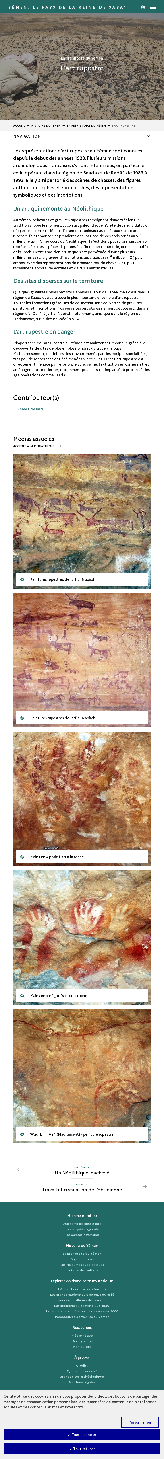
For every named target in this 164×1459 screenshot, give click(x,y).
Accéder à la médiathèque (34, 446)
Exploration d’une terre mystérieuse (82, 1280)
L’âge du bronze (82, 1259)
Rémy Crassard (30, 408)
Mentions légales (82, 1382)
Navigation (27, 136)
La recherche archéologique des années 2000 (82, 1311)
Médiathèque (82, 1335)
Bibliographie (82, 1341)
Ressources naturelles (82, 1234)
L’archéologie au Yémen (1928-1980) (82, 1305)
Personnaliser (140, 1422)
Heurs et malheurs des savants (82, 1300)
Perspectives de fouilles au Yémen (82, 1316)
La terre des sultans (82, 1270)
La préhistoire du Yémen (82, 1253)
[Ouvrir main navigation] (153, 6)
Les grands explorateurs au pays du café (82, 1294)
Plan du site (82, 1346)
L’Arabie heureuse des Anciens (82, 1289)
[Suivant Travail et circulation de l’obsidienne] (82, 1187)
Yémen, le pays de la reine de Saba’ (67, 7)
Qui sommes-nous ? (82, 1371)
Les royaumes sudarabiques (82, 1264)
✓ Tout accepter (82, 1434)
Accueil (19, 125)
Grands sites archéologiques (82, 1376)
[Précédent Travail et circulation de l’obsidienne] (82, 1170)
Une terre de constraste (82, 1223)
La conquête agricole (82, 1229)
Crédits (82, 1365)
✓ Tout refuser (82, 1448)
